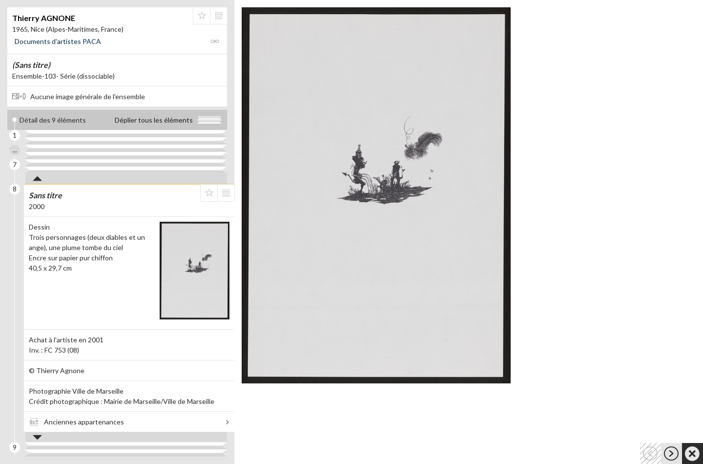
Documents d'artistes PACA (58, 41)
